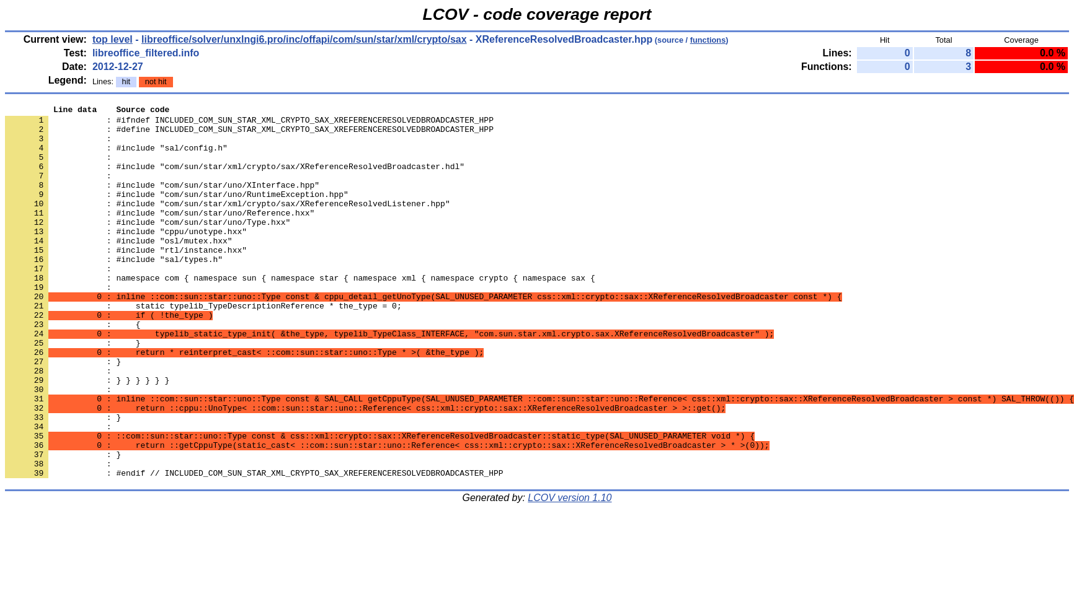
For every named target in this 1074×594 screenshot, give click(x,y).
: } (63, 480)
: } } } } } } (87, 435)
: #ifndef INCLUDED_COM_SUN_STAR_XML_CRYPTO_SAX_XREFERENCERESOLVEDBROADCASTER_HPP (249, 123)
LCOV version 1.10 (569, 572)
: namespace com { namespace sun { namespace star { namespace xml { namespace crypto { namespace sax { (300, 312)
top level (112, 39)
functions (708, 40)
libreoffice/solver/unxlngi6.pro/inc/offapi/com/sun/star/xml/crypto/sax (304, 39)
